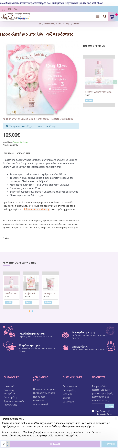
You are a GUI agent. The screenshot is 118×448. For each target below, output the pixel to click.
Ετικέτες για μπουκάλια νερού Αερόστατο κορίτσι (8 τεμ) (99, 91)
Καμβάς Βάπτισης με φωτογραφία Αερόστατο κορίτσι (32, 293)
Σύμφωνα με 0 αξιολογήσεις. (33, 118)
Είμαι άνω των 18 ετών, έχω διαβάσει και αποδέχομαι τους (103, 415)
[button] (115, 82)
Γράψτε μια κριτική (62, 118)
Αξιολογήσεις (23, 153)
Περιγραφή (9, 153)
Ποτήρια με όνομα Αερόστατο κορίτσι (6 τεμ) (51, 293)
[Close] (116, 418)
